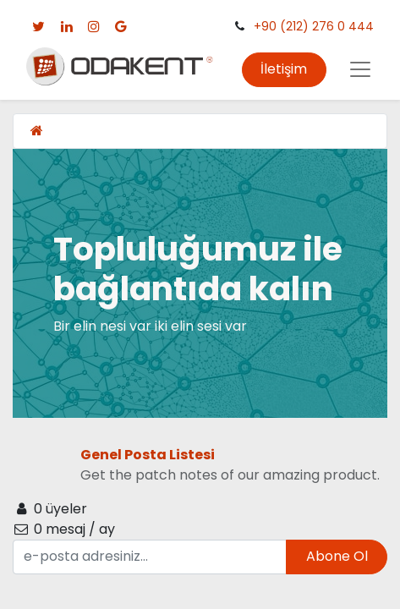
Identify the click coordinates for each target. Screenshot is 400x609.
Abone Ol (337, 556)
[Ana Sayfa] (36, 130)
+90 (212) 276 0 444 (314, 26)
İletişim (283, 69)
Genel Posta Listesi (147, 454)
